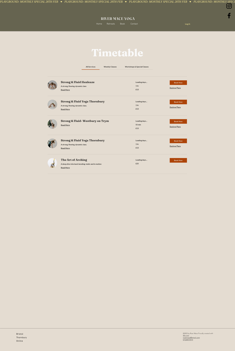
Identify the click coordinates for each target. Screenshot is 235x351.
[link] (90, 67)
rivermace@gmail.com (191, 337)
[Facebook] (229, 15)
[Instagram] (229, 6)
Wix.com (186, 335)
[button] (178, 82)
